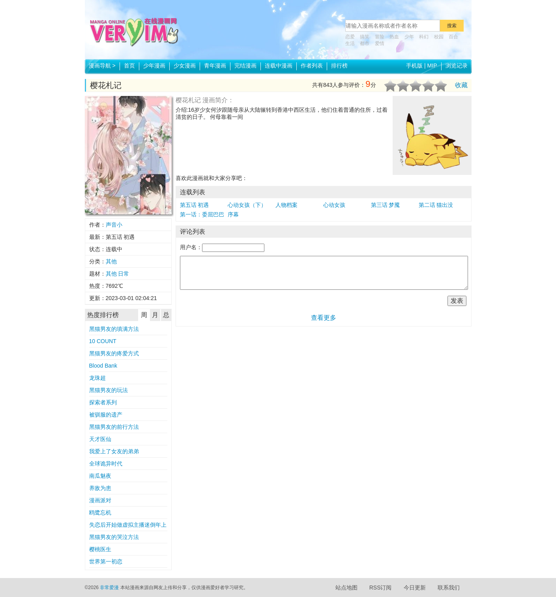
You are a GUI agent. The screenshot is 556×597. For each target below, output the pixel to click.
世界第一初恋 (105, 561)
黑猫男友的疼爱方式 (114, 353)
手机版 (414, 65)
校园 (439, 36)
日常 (123, 273)
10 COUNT (102, 341)
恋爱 (350, 36)
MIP (432, 65)
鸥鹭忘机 (100, 512)
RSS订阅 (380, 587)
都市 (364, 43)
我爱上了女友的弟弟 (114, 451)
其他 (111, 261)
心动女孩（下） (247, 205)
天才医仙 (100, 439)
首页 (129, 65)
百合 (453, 36)
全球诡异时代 (105, 463)
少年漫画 (154, 65)
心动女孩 (334, 205)
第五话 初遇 (194, 205)
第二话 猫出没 (436, 205)
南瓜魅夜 (100, 476)
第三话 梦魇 (385, 205)
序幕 (233, 214)
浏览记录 (457, 65)
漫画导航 (102, 65)
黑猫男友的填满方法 (114, 329)
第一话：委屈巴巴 (202, 214)
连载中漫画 (278, 65)
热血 (394, 36)
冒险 (379, 36)
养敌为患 (100, 488)
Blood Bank (103, 365)
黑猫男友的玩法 (108, 390)
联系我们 (449, 587)
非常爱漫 (109, 587)
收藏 (461, 85)
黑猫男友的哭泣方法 (114, 537)
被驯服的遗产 (105, 414)
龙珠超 (97, 378)
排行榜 (339, 65)
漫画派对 (100, 500)
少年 (409, 36)
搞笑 (364, 36)
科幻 (424, 36)
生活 (350, 43)
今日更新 (415, 587)
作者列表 (312, 65)
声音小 (114, 225)
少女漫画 (185, 65)
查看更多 (323, 317)
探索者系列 (103, 402)
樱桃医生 (100, 549)
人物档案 (286, 205)
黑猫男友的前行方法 (114, 427)
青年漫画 (215, 65)
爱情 (379, 43)
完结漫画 (245, 65)
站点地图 (346, 587)
